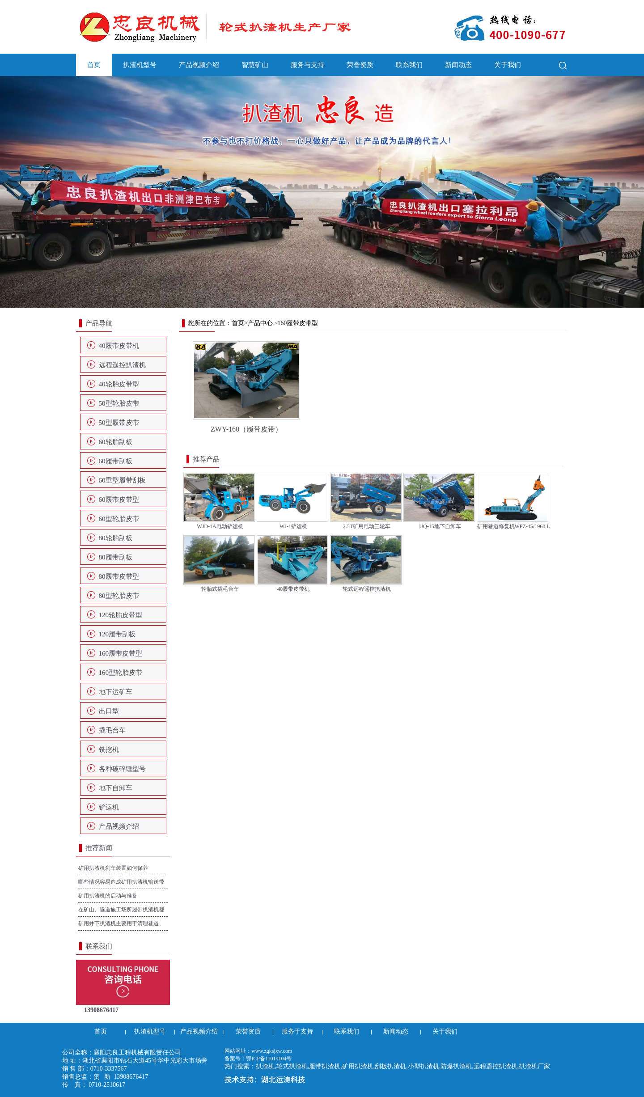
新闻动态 (458, 64)
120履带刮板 (117, 634)
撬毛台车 (112, 730)
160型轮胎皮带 (121, 672)
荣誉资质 (360, 64)
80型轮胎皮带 (119, 595)
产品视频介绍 (199, 64)
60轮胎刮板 (115, 441)
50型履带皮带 (119, 422)
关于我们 (507, 64)
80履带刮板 (115, 557)
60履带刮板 (115, 461)
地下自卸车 (115, 788)
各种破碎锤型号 (122, 768)
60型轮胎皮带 (119, 518)
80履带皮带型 (119, 576)
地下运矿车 (115, 691)
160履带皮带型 (121, 653)
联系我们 (409, 64)
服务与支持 (307, 64)
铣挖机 (109, 749)
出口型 (109, 711)
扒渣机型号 (140, 64)
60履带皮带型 (119, 499)
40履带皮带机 (119, 345)
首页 (94, 64)
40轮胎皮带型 (119, 384)
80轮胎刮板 (115, 538)
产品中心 (260, 323)
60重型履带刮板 (122, 480)
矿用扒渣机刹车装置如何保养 (113, 868)
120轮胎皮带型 (121, 614)
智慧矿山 (255, 64)
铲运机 (109, 807)
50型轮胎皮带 (119, 403)
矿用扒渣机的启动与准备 (107, 896)
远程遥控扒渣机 (122, 364)
